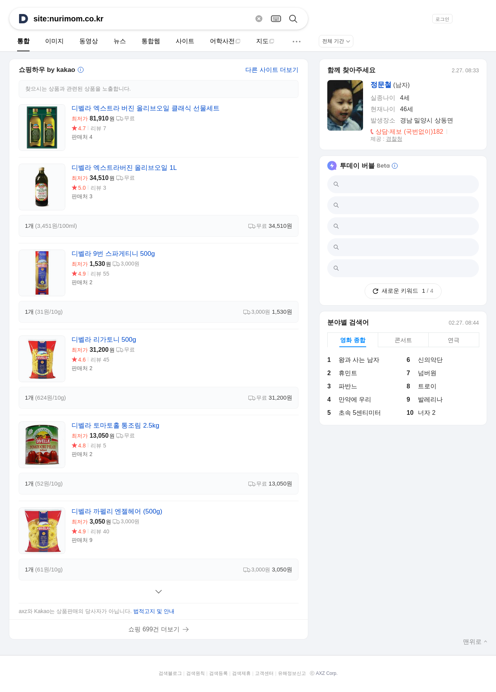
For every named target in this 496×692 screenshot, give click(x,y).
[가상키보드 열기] (276, 18)
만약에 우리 (355, 399)
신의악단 (430, 359)
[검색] (296, 18)
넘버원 (427, 373)
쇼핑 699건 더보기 (154, 629)
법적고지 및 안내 (154, 611)
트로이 (427, 386)
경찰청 (394, 139)
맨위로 (475, 641)
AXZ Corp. (326, 673)
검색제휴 (241, 673)
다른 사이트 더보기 (272, 69)
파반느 (348, 386)
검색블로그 (170, 673)
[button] (482, 18)
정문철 (380, 85)
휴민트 (348, 373)
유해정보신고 (292, 673)
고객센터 (264, 673)
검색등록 (218, 673)
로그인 (442, 19)
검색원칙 (195, 673)
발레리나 (430, 399)
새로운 (402, 290)
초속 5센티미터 (360, 412)
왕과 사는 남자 (359, 359)
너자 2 (426, 412)
